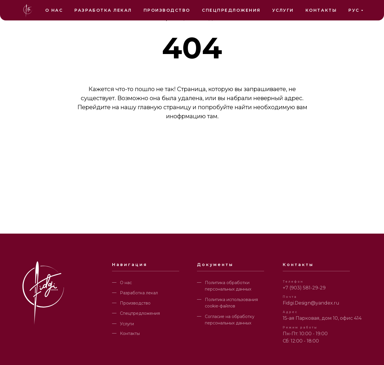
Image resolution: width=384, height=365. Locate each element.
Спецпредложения (231, 10)
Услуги (283, 10)
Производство (167, 10)
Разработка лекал (103, 10)
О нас (54, 10)
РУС (353, 10)
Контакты (321, 10)
